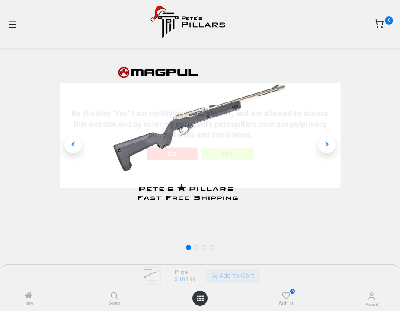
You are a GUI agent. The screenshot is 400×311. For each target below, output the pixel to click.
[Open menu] (200, 298)
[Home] (28, 296)
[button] (73, 144)
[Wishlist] (286, 296)
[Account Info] (372, 296)
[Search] (114, 296)
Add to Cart (232, 275)
